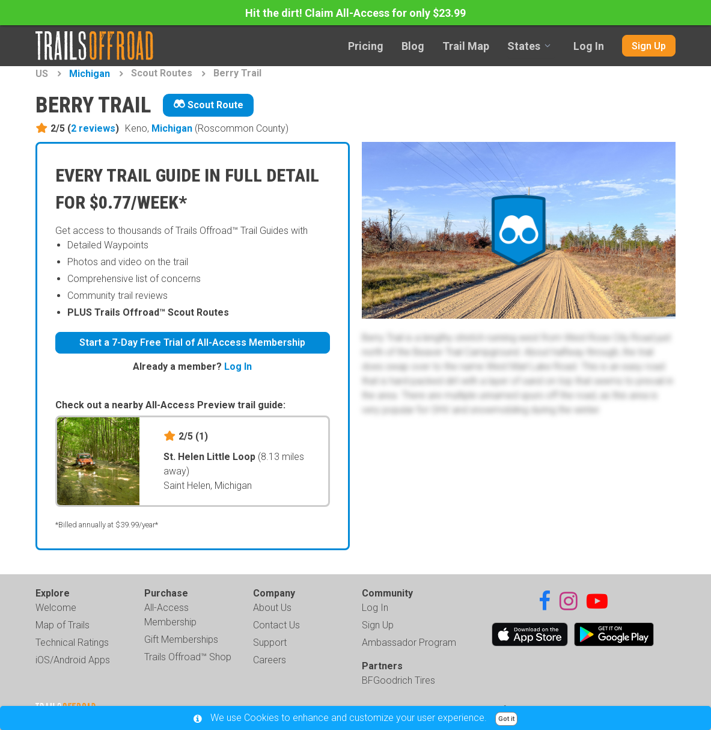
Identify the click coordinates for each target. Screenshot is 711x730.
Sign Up (649, 46)
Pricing (365, 46)
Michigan (89, 73)
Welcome (55, 607)
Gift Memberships (181, 639)
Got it (506, 719)
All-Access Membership (170, 615)
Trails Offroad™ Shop (187, 657)
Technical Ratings (72, 642)
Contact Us (276, 625)
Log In (588, 46)
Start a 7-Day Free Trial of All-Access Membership (192, 342)
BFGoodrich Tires (398, 680)
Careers (269, 660)
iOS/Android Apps (72, 660)
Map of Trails (62, 625)
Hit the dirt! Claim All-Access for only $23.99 (355, 13)
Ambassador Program (409, 642)
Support (270, 642)
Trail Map (465, 46)
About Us (272, 607)
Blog (412, 46)
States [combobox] (523, 46)
